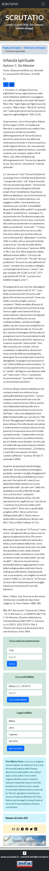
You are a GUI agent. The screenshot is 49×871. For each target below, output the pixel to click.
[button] (25, 852)
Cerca (12, 663)
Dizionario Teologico (35, 47)
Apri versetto (15, 748)
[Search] (24, 657)
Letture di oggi (24, 28)
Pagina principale (12, 47)
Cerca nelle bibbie (18, 699)
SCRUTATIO (10, 4)
